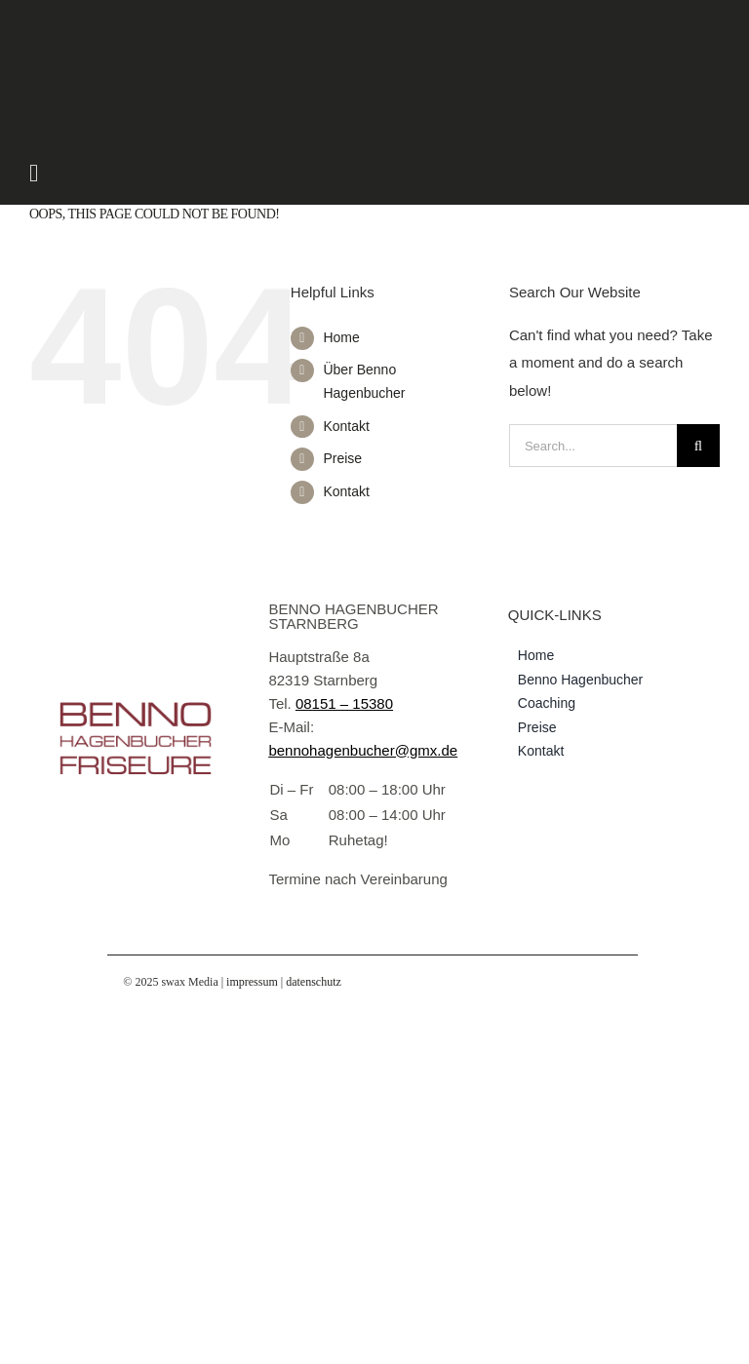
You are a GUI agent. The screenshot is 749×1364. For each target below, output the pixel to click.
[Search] (698, 445)
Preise (342, 458)
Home (341, 337)
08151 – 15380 (344, 703)
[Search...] (593, 445)
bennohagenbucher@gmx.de (362, 750)
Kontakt (346, 426)
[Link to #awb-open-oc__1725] (299, 173)
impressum (252, 982)
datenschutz (313, 982)
